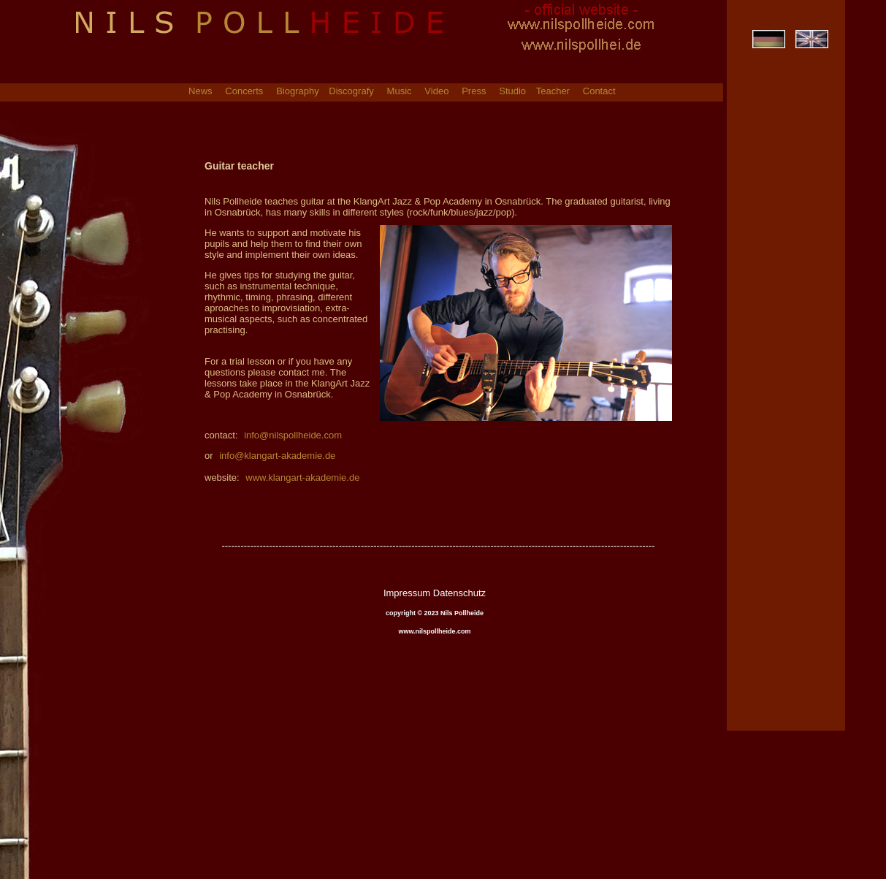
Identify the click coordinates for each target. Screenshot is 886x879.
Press (474, 91)
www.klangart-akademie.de (301, 477)
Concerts (244, 91)
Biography (298, 91)
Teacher (553, 91)
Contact (599, 91)
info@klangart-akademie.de (277, 455)
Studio (513, 91)
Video (436, 91)
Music (399, 91)
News (200, 91)
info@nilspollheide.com (292, 435)
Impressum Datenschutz (434, 592)
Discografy (351, 91)
